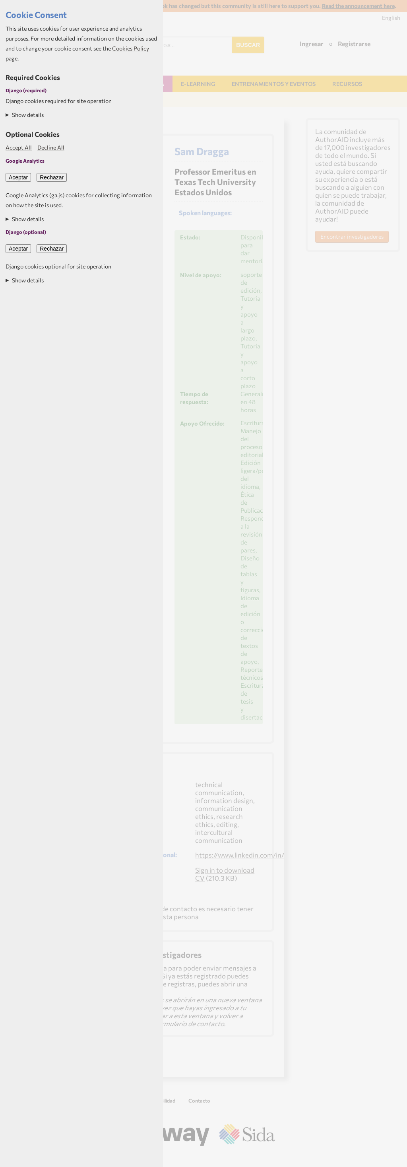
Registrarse (354, 43)
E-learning (198, 83)
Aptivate (268, 1157)
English (391, 17)
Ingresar (312, 43)
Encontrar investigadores (352, 236)
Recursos (347, 83)
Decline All (50, 147)
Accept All (19, 147)
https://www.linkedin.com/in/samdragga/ (257, 855)
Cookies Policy (130, 48)
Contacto (199, 1100)
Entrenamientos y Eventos (274, 83)
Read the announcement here (358, 5)
